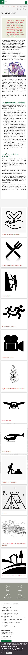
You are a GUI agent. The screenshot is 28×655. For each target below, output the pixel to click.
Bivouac (3, 612)
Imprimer (17, 9)
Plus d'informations (17, 650)
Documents (8, 598)
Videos (20, 590)
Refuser (9, 653)
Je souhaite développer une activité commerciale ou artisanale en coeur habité (12, 615)
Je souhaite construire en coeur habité (10, 613)
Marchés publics (5, 624)
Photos (8, 590)
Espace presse (20, 598)
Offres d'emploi (5, 625)
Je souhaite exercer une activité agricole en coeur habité (13, 618)
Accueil (2, 6)
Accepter (3, 653)
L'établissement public (6, 607)
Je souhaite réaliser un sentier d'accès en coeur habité (13, 621)
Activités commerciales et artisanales (9, 610)
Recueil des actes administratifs (8, 627)
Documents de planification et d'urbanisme (11, 622)
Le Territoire (4, 606)
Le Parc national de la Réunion (12, 6)
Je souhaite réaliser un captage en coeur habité (12, 619)
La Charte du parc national (7, 609)
